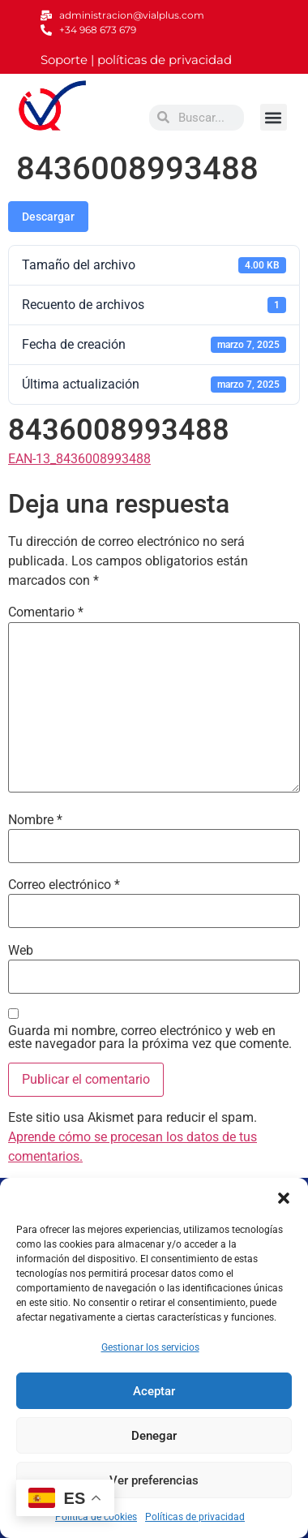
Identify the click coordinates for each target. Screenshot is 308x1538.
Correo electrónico (64, 885)
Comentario (45, 612)
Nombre (35, 820)
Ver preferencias (154, 1480)
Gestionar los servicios (150, 1347)
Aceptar (154, 1391)
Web (20, 950)
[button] (284, 1198)
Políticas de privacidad (195, 1517)
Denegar (154, 1435)
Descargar (48, 216)
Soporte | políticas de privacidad (136, 59)
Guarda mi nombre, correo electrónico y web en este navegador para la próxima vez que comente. (150, 1037)
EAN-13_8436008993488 (79, 458)
